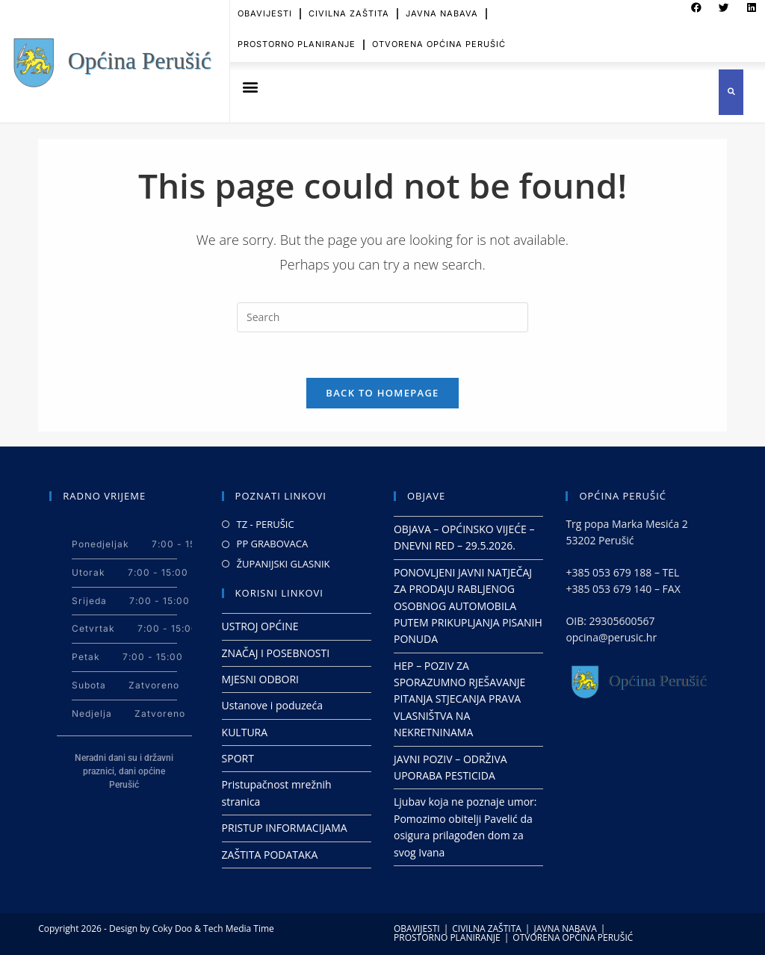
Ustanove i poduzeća (272, 705)
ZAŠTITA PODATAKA (270, 854)
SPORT (238, 758)
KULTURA (245, 732)
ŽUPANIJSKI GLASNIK (283, 563)
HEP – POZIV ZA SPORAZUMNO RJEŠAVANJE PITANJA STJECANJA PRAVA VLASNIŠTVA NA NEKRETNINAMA (459, 699)
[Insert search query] (382, 317)
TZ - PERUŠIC (265, 524)
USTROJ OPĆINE (260, 626)
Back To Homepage (382, 392)
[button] (250, 87)
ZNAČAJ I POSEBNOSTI (276, 653)
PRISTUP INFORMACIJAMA (284, 828)
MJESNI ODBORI (260, 679)
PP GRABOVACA (273, 543)
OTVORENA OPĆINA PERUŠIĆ (439, 39)
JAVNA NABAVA (564, 928)
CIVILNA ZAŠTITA (486, 928)
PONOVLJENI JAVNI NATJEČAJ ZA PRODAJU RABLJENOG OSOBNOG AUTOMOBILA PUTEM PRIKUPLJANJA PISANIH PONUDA (468, 606)
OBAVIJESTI (417, 928)
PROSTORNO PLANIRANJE (297, 39)
